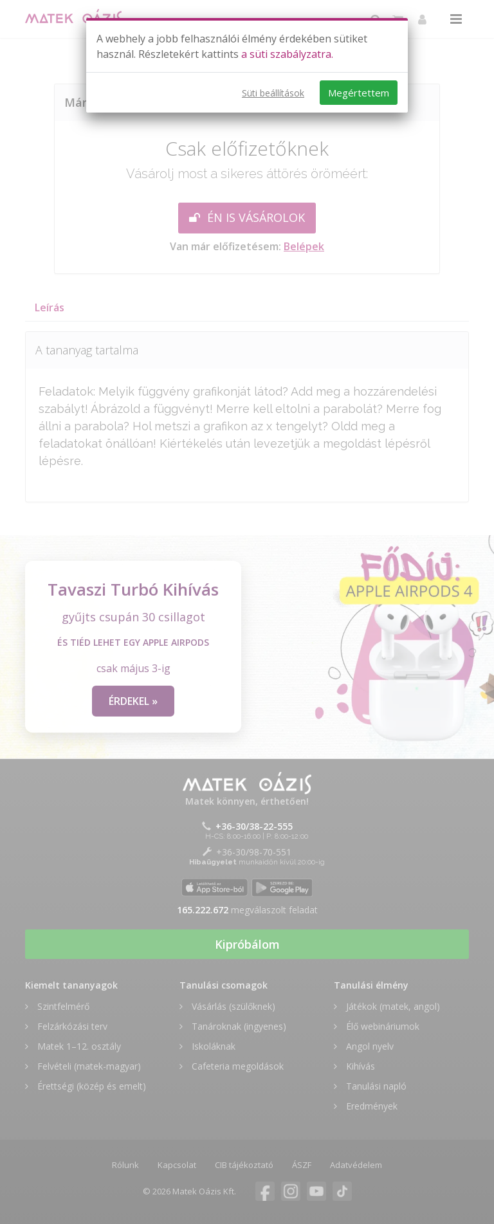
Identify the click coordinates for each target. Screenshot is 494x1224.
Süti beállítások (273, 93)
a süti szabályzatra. (287, 54)
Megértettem (358, 92)
